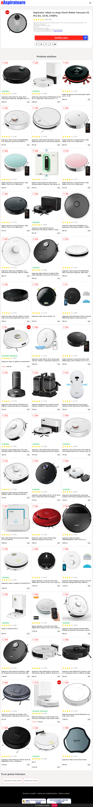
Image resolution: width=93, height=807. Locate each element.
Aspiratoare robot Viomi (12, 780)
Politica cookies (64, 793)
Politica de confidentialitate (47, 793)
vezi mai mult (58, 31)
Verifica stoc (71, 38)
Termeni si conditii (29, 793)
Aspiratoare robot (30, 780)
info (28, 102)
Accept (54, 805)
